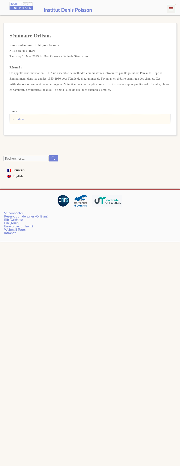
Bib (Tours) (11, 223)
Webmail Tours (15, 229)
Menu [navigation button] (171, 8)
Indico (20, 119)
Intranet (10, 233)
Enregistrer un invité (18, 226)
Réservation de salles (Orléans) (26, 216)
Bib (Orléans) (13, 219)
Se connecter (13, 213)
